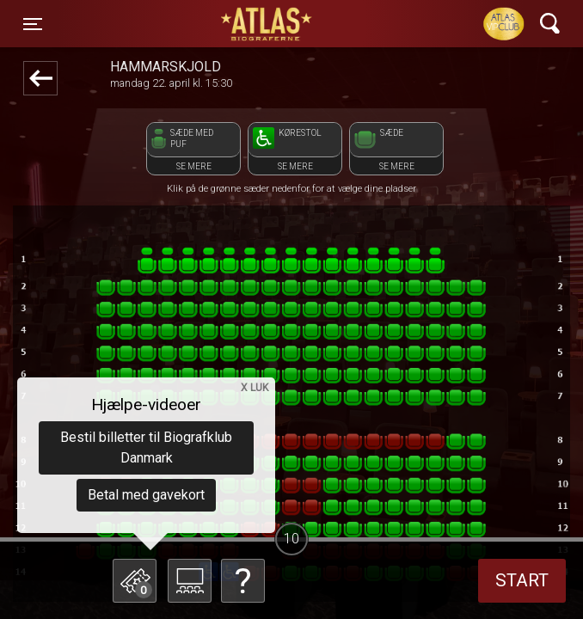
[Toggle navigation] (32, 24)
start (522, 580)
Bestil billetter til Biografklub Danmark (146, 447)
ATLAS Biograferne (267, 24)
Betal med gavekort (146, 495)
